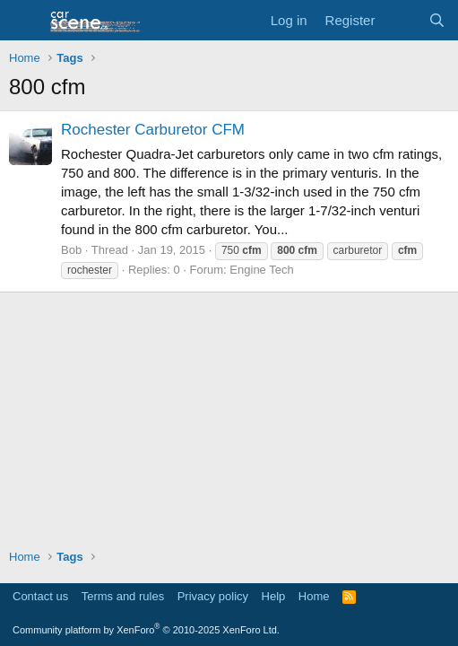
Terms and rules (123, 596)
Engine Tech (261, 269)
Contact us (40, 596)
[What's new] (401, 20)
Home (314, 596)
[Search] (436, 20)
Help (274, 596)
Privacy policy (212, 596)
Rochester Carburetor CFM (153, 129)
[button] (25, 21)
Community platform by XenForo (146, 629)
